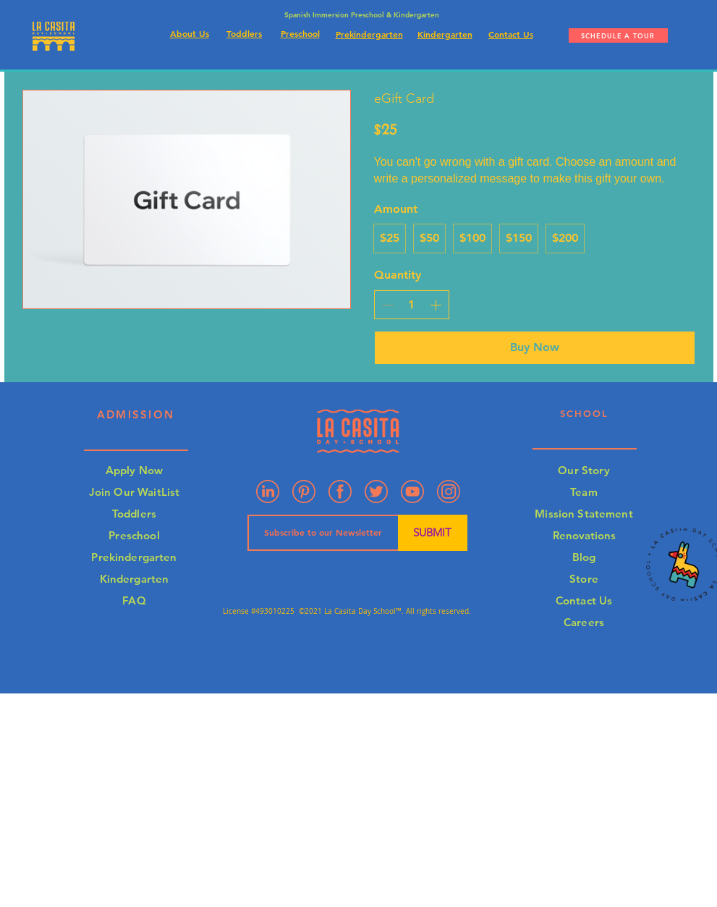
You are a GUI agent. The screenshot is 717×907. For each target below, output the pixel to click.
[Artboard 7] (376, 491)
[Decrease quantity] (387, 304)
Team (584, 492)
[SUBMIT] (432, 533)
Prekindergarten (134, 557)
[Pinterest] (303, 491)
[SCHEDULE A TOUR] (618, 35)
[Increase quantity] (435, 304)
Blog (584, 557)
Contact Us (584, 600)
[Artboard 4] (448, 491)
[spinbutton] (411, 305)
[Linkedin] (267, 491)
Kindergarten (134, 579)
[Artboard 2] (340, 491)
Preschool (134, 535)
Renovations (584, 535)
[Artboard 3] (412, 491)
